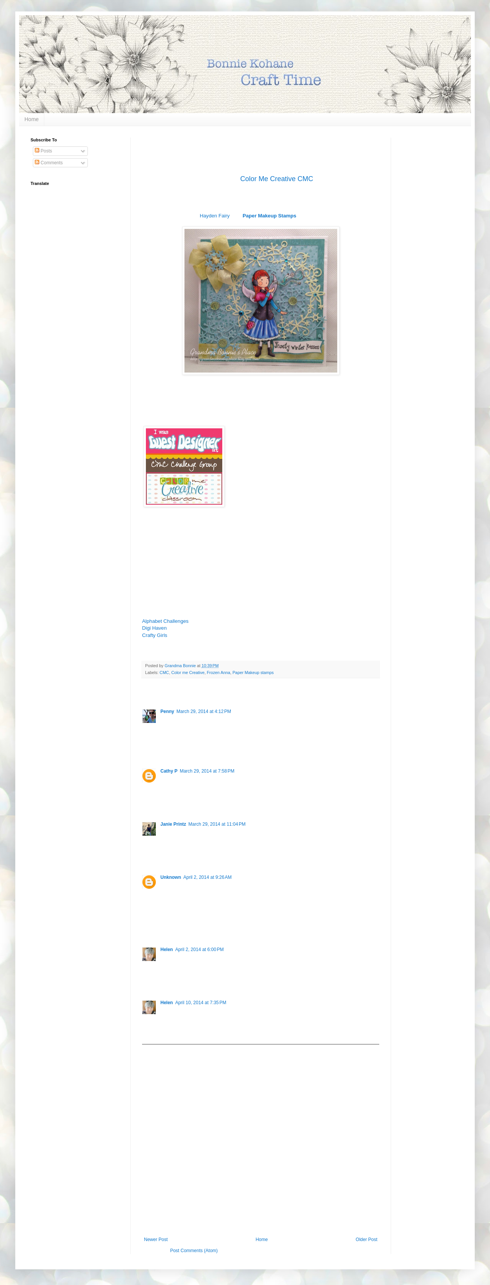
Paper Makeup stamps (253, 672)
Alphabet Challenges (165, 621)
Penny (167, 711)
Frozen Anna (218, 672)
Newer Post (156, 1239)
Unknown (170, 877)
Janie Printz (173, 824)
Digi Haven (154, 628)
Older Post (366, 1239)
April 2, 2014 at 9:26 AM (207, 877)
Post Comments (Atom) (194, 1250)
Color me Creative (187, 672)
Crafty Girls (154, 635)
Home (31, 119)
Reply (166, 749)
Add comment (159, 1050)
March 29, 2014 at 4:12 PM (203, 711)
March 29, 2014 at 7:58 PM (207, 771)
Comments (49, 162)
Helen (166, 949)
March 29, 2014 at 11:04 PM (217, 824)
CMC (164, 672)
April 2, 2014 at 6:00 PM (199, 949)
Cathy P (169, 771)
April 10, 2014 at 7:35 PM (200, 1002)
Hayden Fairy (215, 216)
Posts (43, 151)
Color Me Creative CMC (276, 179)
